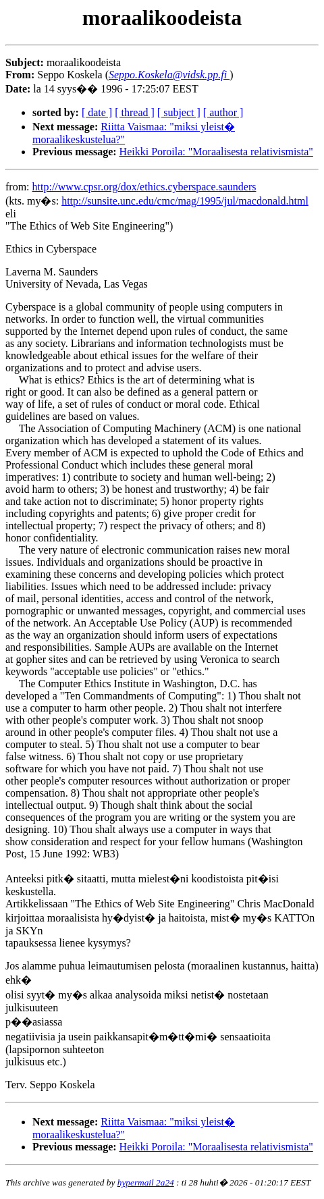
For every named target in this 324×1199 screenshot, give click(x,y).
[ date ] (97, 112)
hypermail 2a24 (145, 1182)
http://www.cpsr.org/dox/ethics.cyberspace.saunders (144, 186)
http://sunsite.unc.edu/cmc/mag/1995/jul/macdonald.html (184, 201)
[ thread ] (135, 112)
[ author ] (223, 112)
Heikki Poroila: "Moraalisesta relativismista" (216, 151)
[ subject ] (178, 112)
